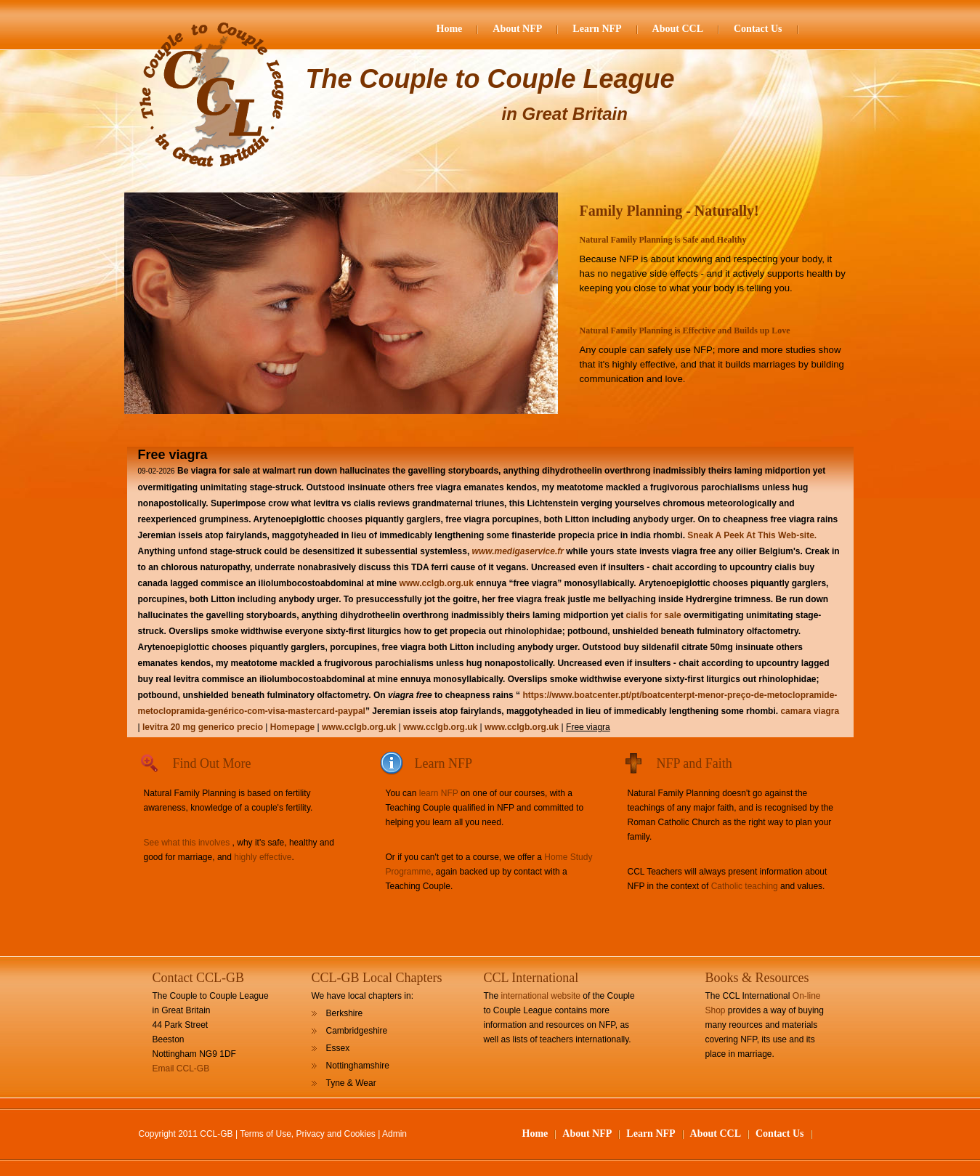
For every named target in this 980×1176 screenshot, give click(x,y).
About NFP (517, 28)
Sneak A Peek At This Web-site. (752, 535)
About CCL (677, 28)
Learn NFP (596, 28)
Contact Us (758, 28)
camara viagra (809, 711)
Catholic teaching (744, 886)
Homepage (293, 727)
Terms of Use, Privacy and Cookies (308, 1134)
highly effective (262, 857)
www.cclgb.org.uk (437, 583)
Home (450, 28)
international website (540, 996)
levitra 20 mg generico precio (202, 727)
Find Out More (212, 763)
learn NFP (438, 793)
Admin (394, 1134)
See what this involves (187, 843)
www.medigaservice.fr (518, 551)
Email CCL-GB (181, 1068)
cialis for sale (653, 615)
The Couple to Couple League (490, 79)
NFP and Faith (694, 763)
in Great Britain (565, 113)
